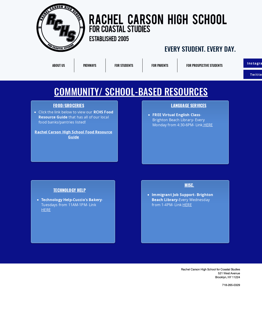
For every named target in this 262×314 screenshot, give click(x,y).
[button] (58, 65)
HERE (207, 124)
